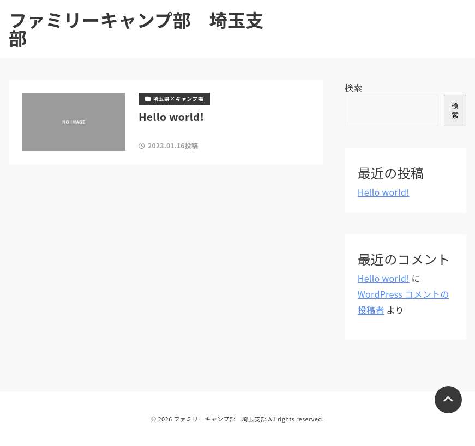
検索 (354, 87)
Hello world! (384, 191)
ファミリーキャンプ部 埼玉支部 (136, 29)
